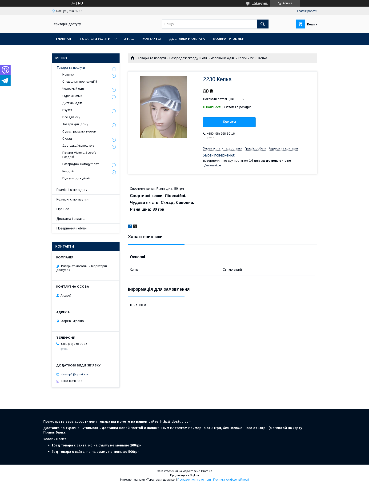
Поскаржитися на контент (194, 479)
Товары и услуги (95, 38)
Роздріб (68, 171)
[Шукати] (263, 24)
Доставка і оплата (70, 219)
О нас (129, 38)
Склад (67, 138)
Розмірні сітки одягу (71, 190)
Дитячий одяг (72, 103)
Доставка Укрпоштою (78, 145)
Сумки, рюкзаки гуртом (79, 131)
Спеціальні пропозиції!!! (79, 81)
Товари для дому (75, 124)
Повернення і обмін (71, 228)
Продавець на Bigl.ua (184, 475)
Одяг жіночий (72, 96)
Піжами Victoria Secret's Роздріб (79, 155)
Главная (63, 38)
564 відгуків (260, 3)
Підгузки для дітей (76, 178)
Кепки (242, 58)
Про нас (62, 209)
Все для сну (71, 117)
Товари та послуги (151, 58)
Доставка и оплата (187, 38)
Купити (229, 122)
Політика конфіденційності (231, 479)
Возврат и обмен (229, 38)
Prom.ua (206, 471)
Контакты (151, 38)
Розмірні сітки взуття (72, 199)
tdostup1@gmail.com (75, 374)
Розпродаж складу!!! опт (188, 58)
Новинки (68, 74)
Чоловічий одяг (222, 58)
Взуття (67, 110)
